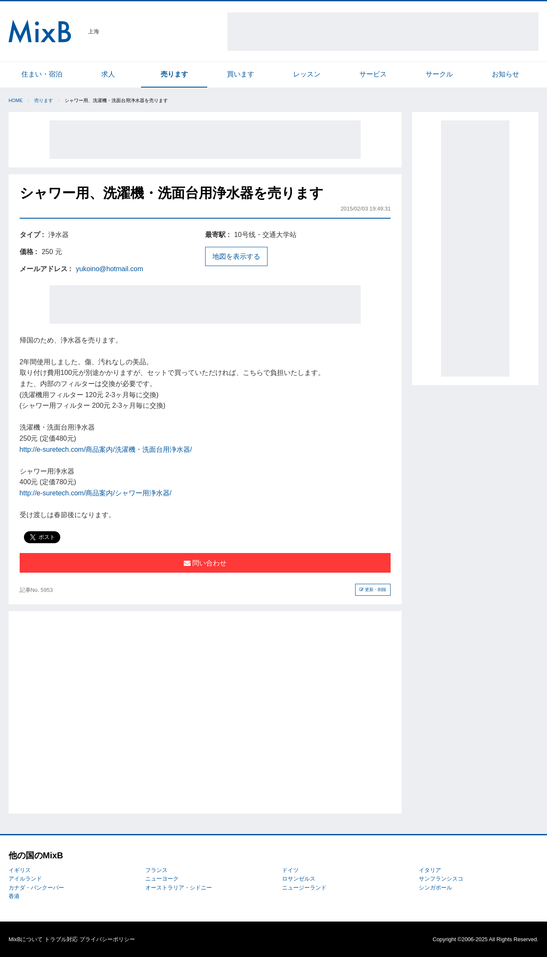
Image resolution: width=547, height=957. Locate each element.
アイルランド (25, 878)
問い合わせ (205, 563)
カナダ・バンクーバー (36, 887)
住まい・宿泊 (41, 74)
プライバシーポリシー (107, 939)
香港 (14, 896)
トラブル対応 (61, 939)
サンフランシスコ (441, 878)
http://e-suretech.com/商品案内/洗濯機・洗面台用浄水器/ (106, 449)
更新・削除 (372, 589)
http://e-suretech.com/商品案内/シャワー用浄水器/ (96, 493)
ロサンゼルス (298, 878)
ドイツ (290, 870)
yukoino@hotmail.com (109, 268)
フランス (156, 870)
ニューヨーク (162, 878)
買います (240, 74)
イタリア (430, 870)
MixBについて (26, 939)
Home (16, 100)
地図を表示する (236, 256)
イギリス (20, 870)
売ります (174, 74)
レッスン (307, 74)
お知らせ (505, 74)
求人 (108, 74)
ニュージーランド (304, 887)
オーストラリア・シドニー (178, 887)
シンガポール (435, 887)
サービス (373, 74)
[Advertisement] (382, 31)
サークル (439, 74)
